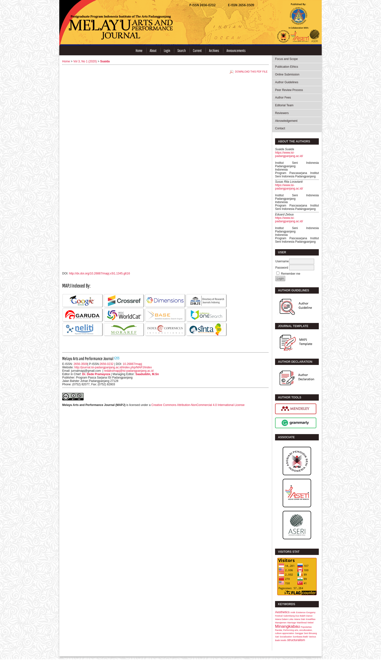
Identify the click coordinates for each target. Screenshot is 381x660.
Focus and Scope (286, 59)
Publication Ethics (286, 66)
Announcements (236, 50)
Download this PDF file (251, 71)
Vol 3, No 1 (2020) (85, 61)
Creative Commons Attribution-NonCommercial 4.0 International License (198, 405)
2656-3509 (80, 364)
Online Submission (287, 74)
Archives (214, 50)
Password (281, 267)
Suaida (105, 61)
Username (282, 261)
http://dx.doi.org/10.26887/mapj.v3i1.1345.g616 (99, 273)
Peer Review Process (289, 90)
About (153, 50)
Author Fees (283, 97)
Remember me (290, 273)
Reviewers (282, 113)
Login (167, 50)
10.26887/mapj (132, 364)
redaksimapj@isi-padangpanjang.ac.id (129, 370)
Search (181, 50)
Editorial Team (284, 105)
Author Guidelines (286, 82)
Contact (280, 128)
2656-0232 (106, 364)
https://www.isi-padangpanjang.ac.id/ (289, 154)
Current (197, 50)
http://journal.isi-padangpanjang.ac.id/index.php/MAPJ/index (113, 367)
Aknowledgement (286, 121)
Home (139, 50)
